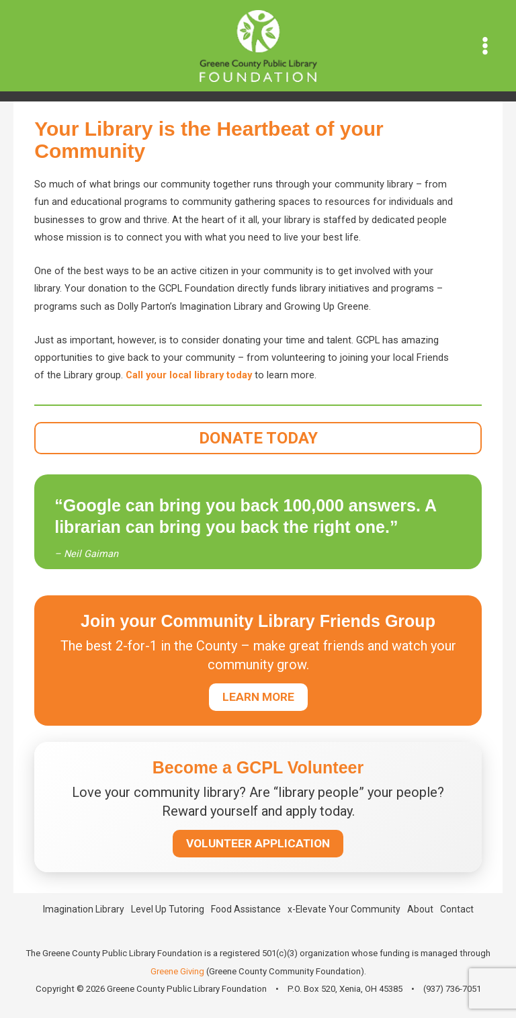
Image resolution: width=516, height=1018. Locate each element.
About (420, 909)
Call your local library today (189, 375)
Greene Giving (177, 971)
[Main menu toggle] (485, 45)
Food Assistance (246, 909)
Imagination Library (83, 909)
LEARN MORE (258, 697)
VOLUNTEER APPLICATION (258, 843)
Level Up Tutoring (167, 909)
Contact (457, 909)
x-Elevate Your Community (344, 909)
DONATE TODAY (258, 438)
